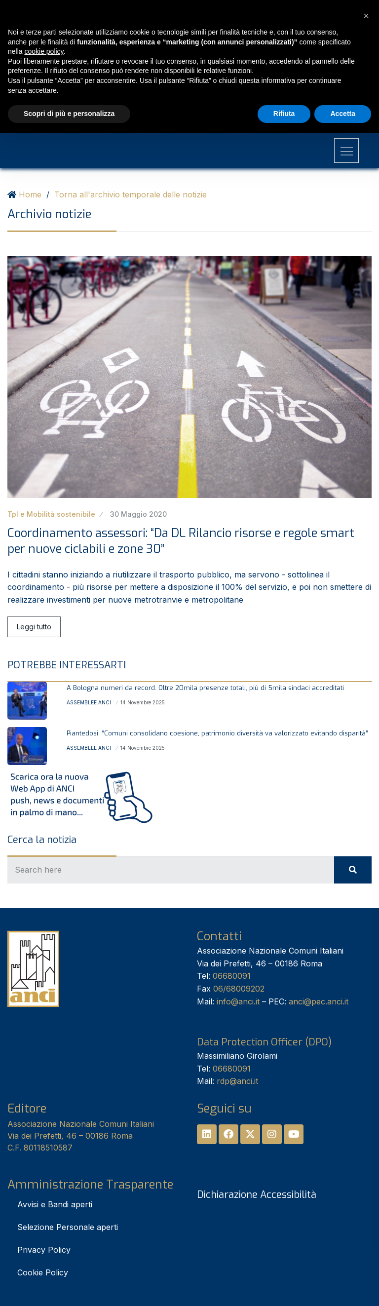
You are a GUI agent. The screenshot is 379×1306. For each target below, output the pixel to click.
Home (30, 194)
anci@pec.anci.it (318, 1001)
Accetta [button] (342, 113)
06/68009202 (239, 989)
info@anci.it (238, 1001)
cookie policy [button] (43, 51)
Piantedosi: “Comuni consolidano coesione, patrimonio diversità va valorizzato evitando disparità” (217, 733)
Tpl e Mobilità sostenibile (51, 514)
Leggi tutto (34, 626)
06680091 (232, 976)
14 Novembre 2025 (142, 702)
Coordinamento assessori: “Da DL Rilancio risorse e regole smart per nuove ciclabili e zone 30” (180, 540)
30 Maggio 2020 (138, 514)
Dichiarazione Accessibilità (256, 1194)
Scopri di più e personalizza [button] (69, 113)
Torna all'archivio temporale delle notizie (130, 194)
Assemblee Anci (89, 702)
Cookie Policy (42, 1272)
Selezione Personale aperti (67, 1227)
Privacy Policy (44, 1250)
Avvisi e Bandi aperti (54, 1204)
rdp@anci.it (237, 1081)
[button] (366, 16)
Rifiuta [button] (284, 113)
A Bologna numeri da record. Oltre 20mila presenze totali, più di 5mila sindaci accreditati (205, 688)
